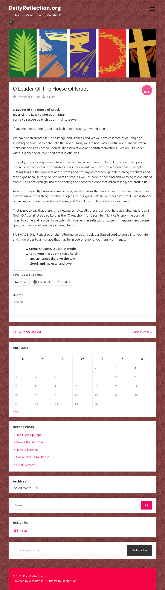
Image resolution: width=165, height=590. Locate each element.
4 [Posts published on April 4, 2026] (135, 368)
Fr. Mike (48, 97)
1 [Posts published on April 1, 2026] (75, 368)
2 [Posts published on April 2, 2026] (95, 368)
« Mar (16, 411)
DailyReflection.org (35, 8)
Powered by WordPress (28, 580)
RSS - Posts (20, 530)
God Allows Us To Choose (32, 457)
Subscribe (139, 550)
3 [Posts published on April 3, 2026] (115, 368)
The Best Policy (25, 464)
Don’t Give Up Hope (29, 435)
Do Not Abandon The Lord (32, 442)
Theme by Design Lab (62, 580)
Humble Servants (27, 449)
